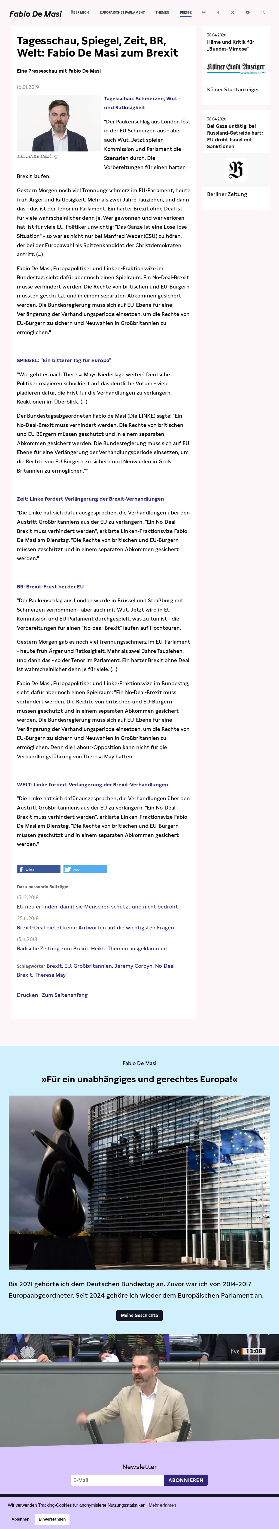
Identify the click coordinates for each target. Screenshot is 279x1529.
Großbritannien (93, 966)
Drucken (27, 995)
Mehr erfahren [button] (162, 1505)
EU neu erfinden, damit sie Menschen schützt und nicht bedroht (97, 907)
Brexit (54, 966)
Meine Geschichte (139, 1315)
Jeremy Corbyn (133, 966)
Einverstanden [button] (52, 1519)
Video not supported (139, 1412)
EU (67, 966)
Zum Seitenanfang (65, 995)
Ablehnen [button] (20, 1519)
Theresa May (50, 975)
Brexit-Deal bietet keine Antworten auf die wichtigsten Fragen (95, 928)
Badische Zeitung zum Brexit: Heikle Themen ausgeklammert (92, 948)
